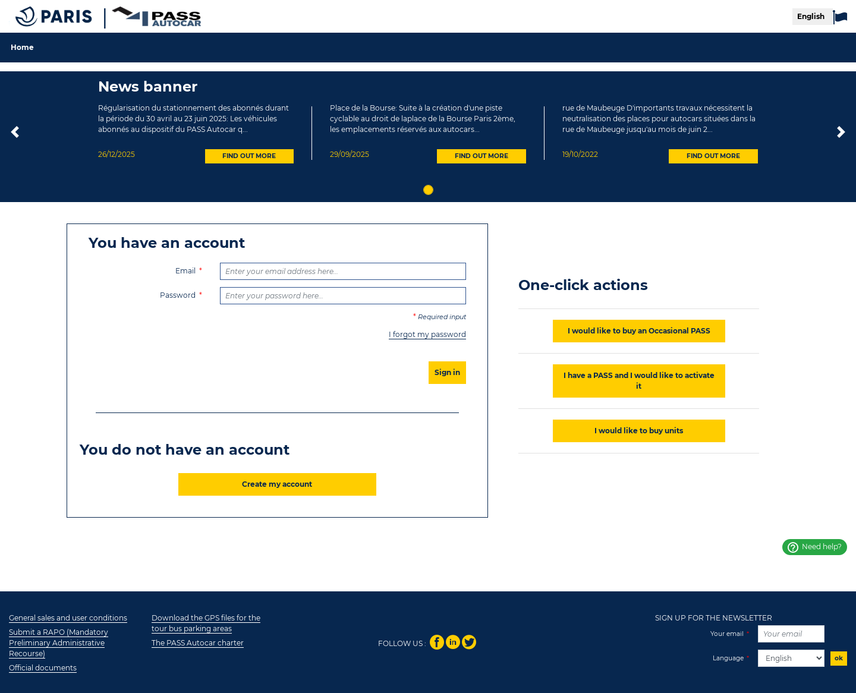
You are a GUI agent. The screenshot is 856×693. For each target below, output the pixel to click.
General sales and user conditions (68, 617)
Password (178, 295)
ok (839, 658)
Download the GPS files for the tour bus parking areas (206, 623)
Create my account (277, 484)
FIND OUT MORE (249, 156)
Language (728, 658)
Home (22, 47)
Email (185, 270)
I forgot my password (427, 334)
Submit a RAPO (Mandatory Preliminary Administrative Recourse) (58, 643)
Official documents (43, 667)
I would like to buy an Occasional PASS (639, 330)
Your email (727, 634)
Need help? (815, 547)
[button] (15, 133)
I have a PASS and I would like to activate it (639, 380)
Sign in (447, 372)
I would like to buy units (638, 430)
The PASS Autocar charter (198, 642)
